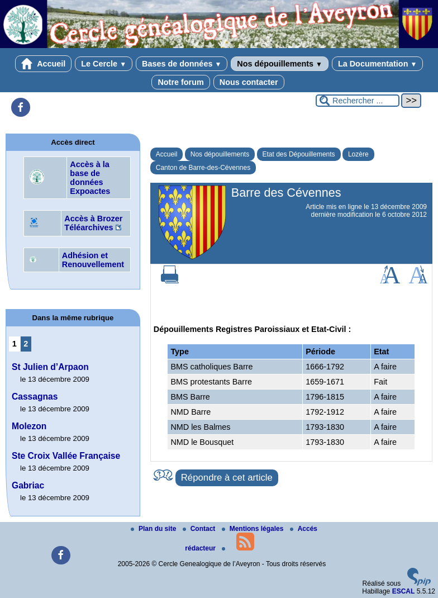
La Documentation (377, 63)
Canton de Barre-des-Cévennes (203, 168)
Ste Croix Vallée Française (66, 456)
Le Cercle (103, 63)
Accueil (43, 63)
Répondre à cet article (227, 477)
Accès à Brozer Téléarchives (93, 223)
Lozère (358, 154)
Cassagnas (35, 396)
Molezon (29, 426)
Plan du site (154, 529)
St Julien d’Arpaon (50, 367)
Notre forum (180, 82)
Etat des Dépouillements (299, 154)
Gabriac (28, 485)
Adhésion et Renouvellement (93, 260)
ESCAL (403, 591)
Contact (200, 529)
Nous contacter (249, 82)
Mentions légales (253, 529)
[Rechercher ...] (357, 100)
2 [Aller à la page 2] (25, 343)
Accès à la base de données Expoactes (90, 178)
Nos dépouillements (279, 63)
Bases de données (181, 63)
